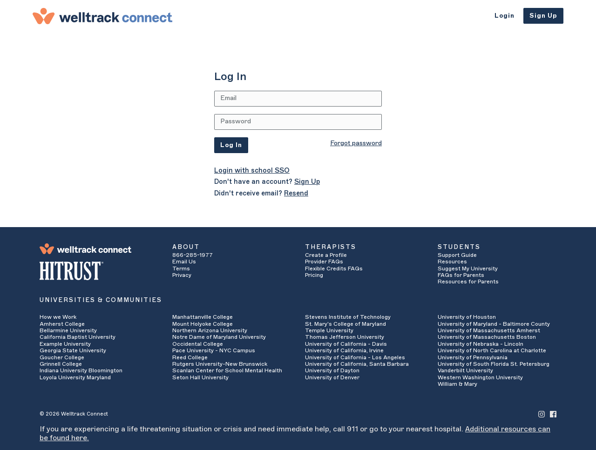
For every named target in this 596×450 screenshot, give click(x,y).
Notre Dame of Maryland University (219, 337)
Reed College (190, 357)
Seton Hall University (200, 377)
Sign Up (543, 16)
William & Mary (457, 384)
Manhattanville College (202, 317)
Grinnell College (61, 364)
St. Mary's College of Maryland (345, 324)
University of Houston (467, 317)
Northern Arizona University (209, 330)
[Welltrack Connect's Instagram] (541, 413)
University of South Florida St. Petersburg (493, 364)
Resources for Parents (468, 281)
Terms (181, 268)
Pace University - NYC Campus (213, 350)
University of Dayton (332, 370)
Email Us (184, 261)
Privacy (181, 275)
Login (504, 16)
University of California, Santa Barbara (357, 364)
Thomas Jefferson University (344, 337)
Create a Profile (326, 255)
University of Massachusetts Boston (487, 337)
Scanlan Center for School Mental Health (227, 370)
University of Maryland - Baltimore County (494, 324)
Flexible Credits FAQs (334, 268)
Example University (65, 344)
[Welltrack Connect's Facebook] (553, 413)
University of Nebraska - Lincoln (480, 344)
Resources (452, 261)
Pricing (314, 275)
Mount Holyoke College (202, 324)
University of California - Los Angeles (355, 357)
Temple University (329, 330)
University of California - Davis (346, 344)
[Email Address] (298, 99)
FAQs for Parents (461, 275)
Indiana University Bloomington (81, 370)
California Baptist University (77, 337)
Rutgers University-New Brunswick (219, 364)
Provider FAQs (324, 261)
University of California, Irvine (344, 350)
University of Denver (332, 377)
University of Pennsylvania (473, 357)
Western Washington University (480, 377)
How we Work (58, 317)
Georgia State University (73, 350)
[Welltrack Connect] (102, 16)
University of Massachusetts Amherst (489, 330)
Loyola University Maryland (75, 377)
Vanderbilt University (465, 370)
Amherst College (62, 324)
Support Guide (457, 255)
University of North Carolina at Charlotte (492, 350)
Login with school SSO (252, 170)
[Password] (298, 122)
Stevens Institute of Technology (348, 317)
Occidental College (197, 344)
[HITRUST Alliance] (99, 271)
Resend (296, 193)
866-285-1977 (192, 255)
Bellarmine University (68, 330)
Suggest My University (468, 268)
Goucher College (62, 357)
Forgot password (356, 143)
